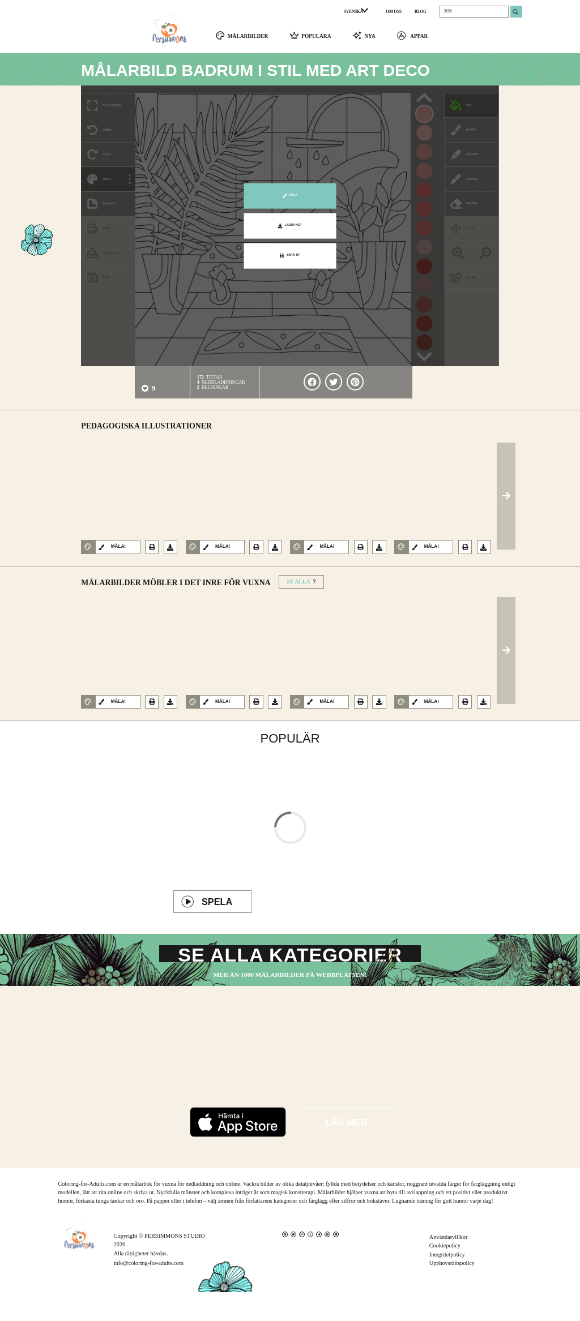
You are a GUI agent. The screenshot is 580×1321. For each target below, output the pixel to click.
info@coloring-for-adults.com (149, 1292)
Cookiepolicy (444, 1274)
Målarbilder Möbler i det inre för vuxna (175, 588)
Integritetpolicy (447, 1283)
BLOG (421, 12)
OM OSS (394, 12)
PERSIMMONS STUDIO (174, 1265)
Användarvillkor (448, 1266)
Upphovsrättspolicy (452, 1292)
